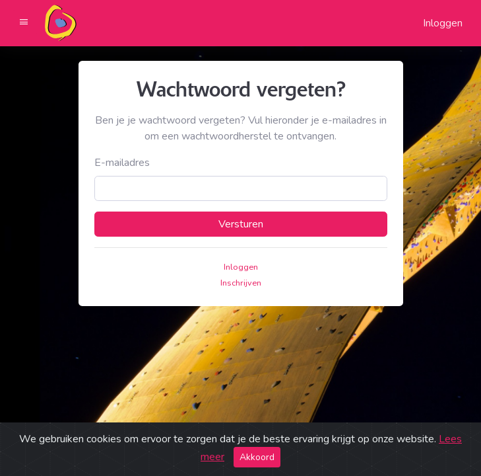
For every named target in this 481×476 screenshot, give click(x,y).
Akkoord (257, 457)
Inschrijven (240, 283)
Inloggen (443, 23)
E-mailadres (122, 162)
